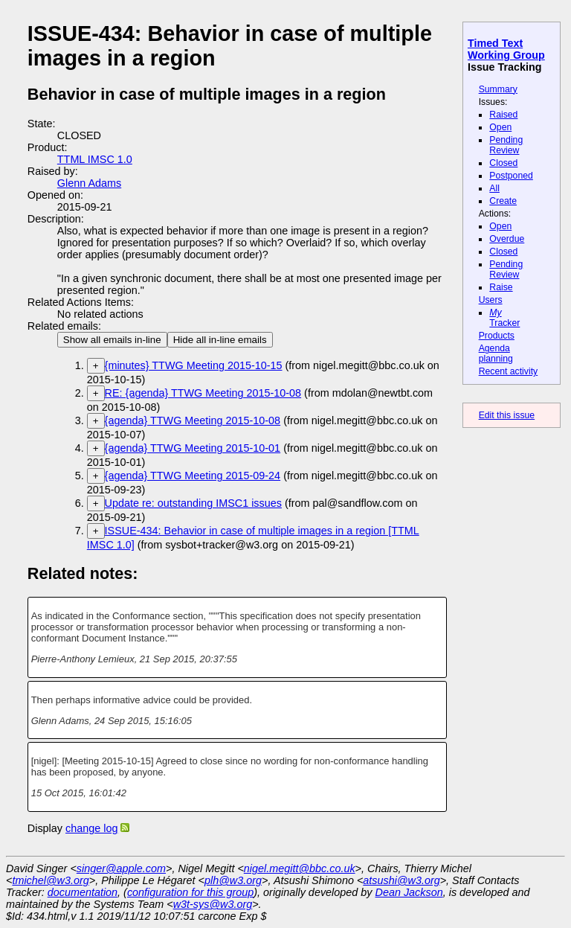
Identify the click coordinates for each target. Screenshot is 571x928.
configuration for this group (190, 892)
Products (496, 335)
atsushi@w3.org (401, 880)
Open (500, 127)
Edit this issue (507, 415)
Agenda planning (496, 353)
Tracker (504, 317)
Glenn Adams (89, 183)
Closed (503, 163)
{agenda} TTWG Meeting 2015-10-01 (193, 448)
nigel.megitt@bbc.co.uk (299, 868)
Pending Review (506, 145)
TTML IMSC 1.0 (94, 159)
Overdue (506, 239)
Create (503, 201)
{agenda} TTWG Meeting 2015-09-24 (193, 475)
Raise (500, 287)
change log (91, 828)
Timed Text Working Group (506, 49)
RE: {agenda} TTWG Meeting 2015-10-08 (203, 393)
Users (491, 300)
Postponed (511, 175)
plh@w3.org (233, 880)
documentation (82, 892)
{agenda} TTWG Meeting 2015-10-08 (193, 420)
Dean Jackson (409, 892)
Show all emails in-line (112, 339)
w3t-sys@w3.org (213, 904)
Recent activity (508, 371)
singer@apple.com (121, 868)
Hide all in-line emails (220, 339)
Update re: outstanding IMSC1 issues (193, 503)
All (494, 188)
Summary (498, 89)
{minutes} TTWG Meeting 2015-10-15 (194, 365)
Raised (503, 114)
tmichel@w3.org (50, 880)
